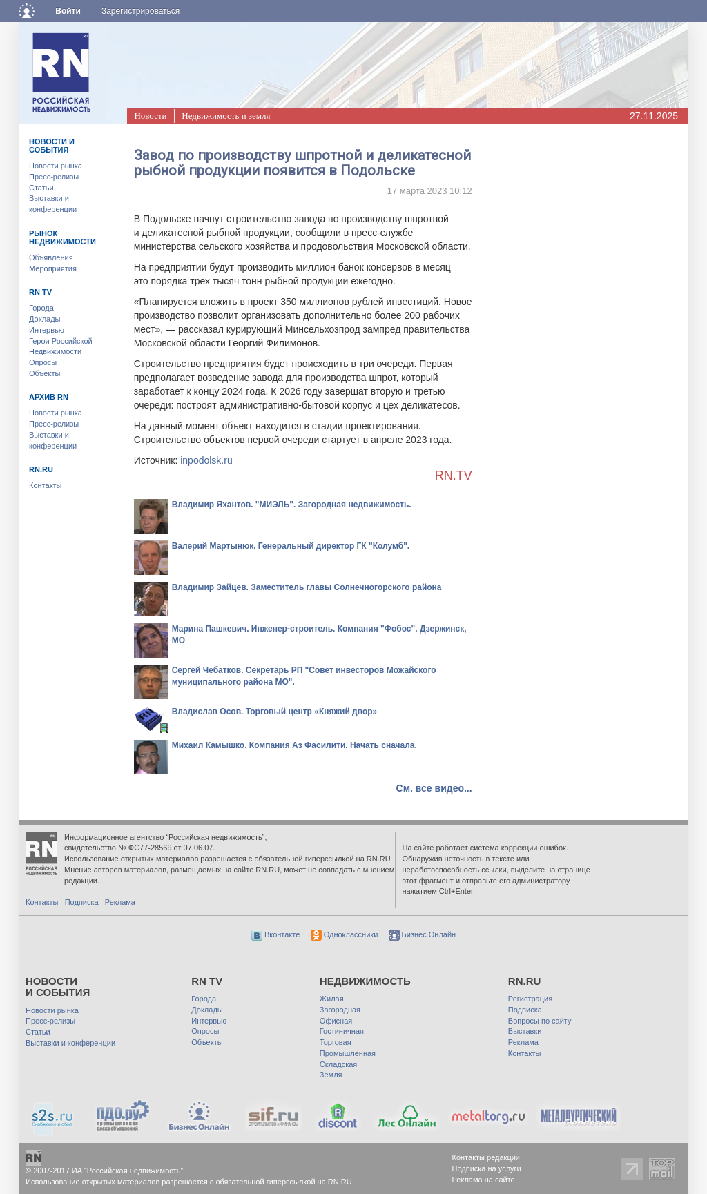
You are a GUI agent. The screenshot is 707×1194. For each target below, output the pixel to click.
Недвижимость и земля (226, 115)
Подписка (82, 902)
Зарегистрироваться (140, 11)
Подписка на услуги (486, 1168)
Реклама (120, 902)
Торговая (335, 1042)
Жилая (332, 999)
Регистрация (530, 999)
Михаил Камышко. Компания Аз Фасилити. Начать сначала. (294, 745)
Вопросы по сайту (540, 1021)
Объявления (51, 257)
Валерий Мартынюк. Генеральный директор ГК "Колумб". (291, 546)
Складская (338, 1064)
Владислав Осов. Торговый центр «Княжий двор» (275, 711)
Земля (331, 1074)
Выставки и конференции (70, 1043)
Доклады (45, 319)
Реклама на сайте (483, 1179)
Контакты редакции (486, 1157)
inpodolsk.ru (206, 460)
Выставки (525, 1031)
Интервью (46, 330)
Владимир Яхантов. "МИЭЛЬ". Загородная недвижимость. (291, 504)
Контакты (45, 485)
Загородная (340, 1010)
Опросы (43, 362)
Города (41, 308)
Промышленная (348, 1053)
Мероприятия (53, 268)
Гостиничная (342, 1031)
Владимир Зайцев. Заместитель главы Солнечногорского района (307, 587)
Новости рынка (55, 166)
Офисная (336, 1021)
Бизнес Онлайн (422, 934)
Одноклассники (344, 934)
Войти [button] (68, 11)
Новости (150, 115)
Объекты (44, 373)
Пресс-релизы (54, 177)
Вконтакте (275, 934)
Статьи (41, 188)
